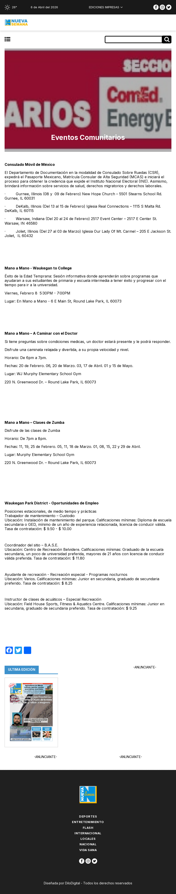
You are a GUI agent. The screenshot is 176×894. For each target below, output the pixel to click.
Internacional (88, 833)
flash (88, 827)
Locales (88, 838)
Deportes (88, 816)
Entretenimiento (88, 822)
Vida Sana (88, 850)
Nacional (88, 844)
